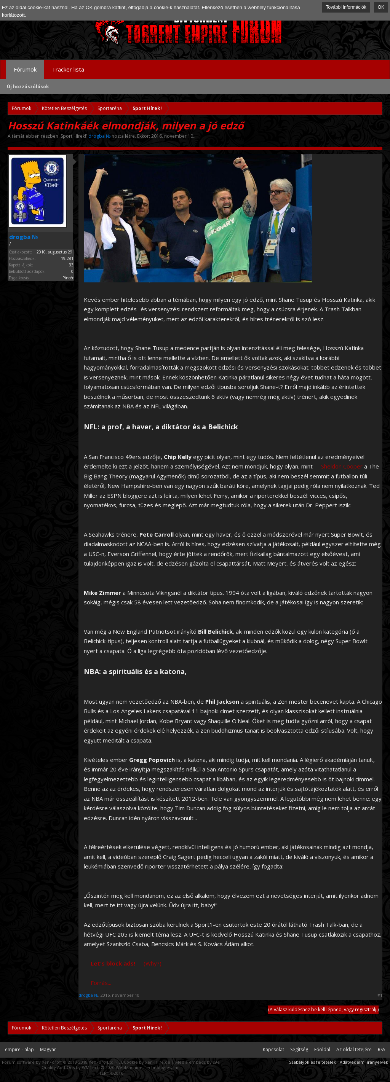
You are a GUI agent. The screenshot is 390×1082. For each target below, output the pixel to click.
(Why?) (152, 963)
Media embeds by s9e (197, 1062)
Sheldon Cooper (342, 466)
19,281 (67, 258)
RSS (381, 1049)
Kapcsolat (273, 1049)
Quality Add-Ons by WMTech (111, 1067)
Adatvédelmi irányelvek (364, 1062)
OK (381, 7)
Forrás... (101, 982)
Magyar (48, 1049)
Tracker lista (68, 69)
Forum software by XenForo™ (58, 1062)
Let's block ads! (113, 963)
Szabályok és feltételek (312, 1062)
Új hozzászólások (28, 86)
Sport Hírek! (73, 136)
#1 (379, 995)
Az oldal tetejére (354, 1049)
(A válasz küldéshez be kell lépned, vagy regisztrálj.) (323, 1009)
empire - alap (19, 1049)
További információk (346, 7)
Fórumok (25, 69)
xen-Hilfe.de (157, 1062)
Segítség (299, 1049)
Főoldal (322, 1049)
